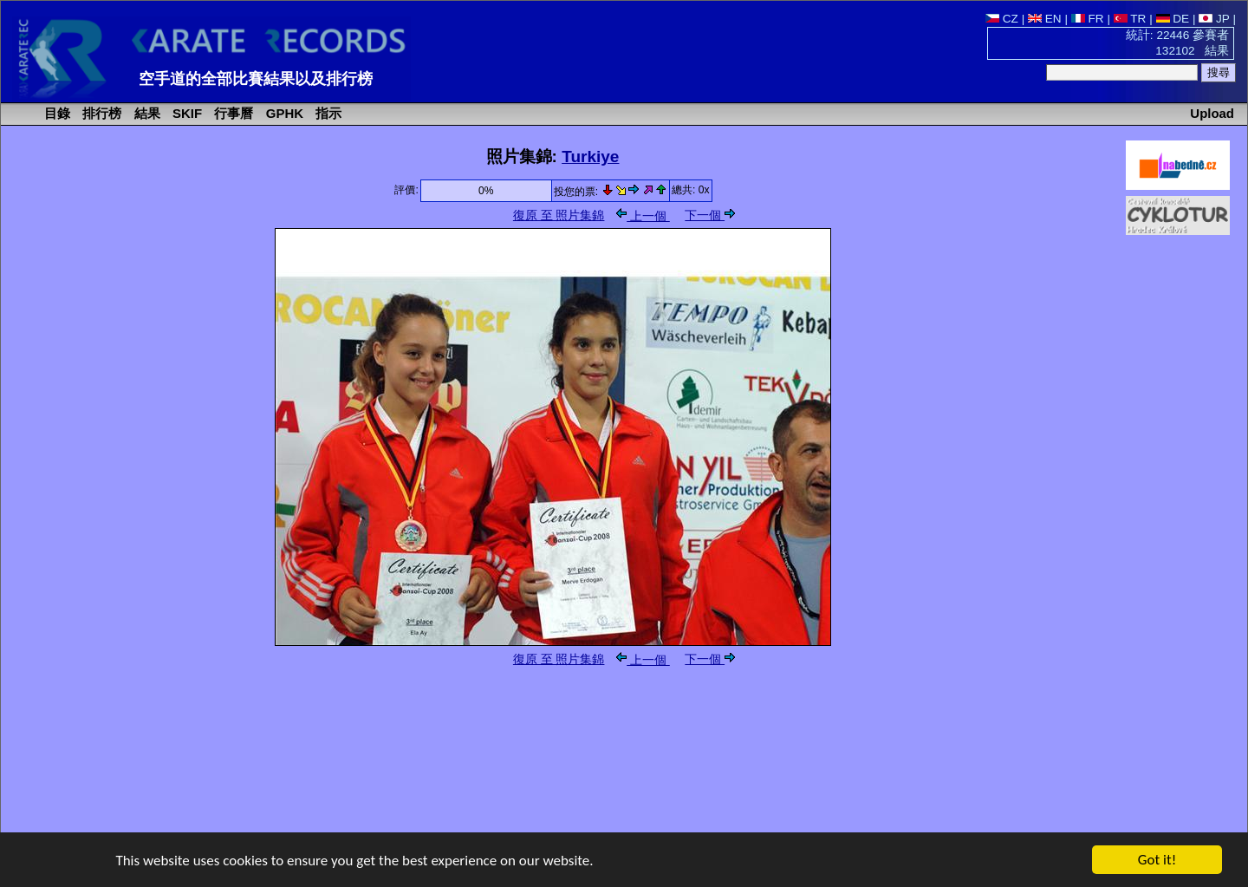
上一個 (643, 216)
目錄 (55, 113)
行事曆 (232, 113)
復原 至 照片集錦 (559, 215)
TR (1130, 18)
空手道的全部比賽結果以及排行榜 (256, 79)
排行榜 (100, 113)
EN (1045, 18)
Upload (1212, 113)
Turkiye (590, 156)
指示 (326, 113)
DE (1173, 18)
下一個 (710, 215)
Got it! (1157, 860)
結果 (145, 113)
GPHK (283, 113)
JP (1214, 18)
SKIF (185, 113)
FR (1087, 18)
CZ (1001, 18)
